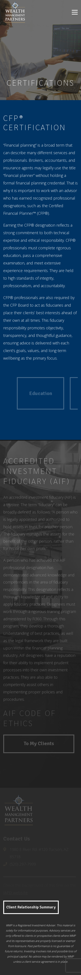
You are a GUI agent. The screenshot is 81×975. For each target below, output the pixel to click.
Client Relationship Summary (31, 907)
